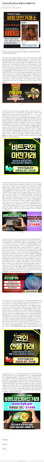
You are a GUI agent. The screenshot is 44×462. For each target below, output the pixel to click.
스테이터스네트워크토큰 (15, 391)
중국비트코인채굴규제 (26, 72)
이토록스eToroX (19, 318)
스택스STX (9, 189)
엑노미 (29, 271)
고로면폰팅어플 (7, 70)
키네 (12, 64)
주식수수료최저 (14, 380)
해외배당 (21, 375)
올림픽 (33, 305)
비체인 (25, 119)
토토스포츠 (25, 261)
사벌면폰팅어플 (16, 130)
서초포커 (19, 388)
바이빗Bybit (16, 240)
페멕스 (8, 210)
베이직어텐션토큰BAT (16, 324)
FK (37, 200)
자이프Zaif (14, 257)
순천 (6, 117)
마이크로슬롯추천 (30, 320)
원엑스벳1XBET (22, 59)
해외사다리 (32, 61)
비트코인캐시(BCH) (6, 5)
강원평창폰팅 (12, 381)
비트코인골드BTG (36, 198)
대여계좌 (4, 448)
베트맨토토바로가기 (13, 69)
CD (38, 265)
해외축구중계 (5, 439)
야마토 (15, 390)
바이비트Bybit (6, 203)
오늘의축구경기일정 (11, 377)
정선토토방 (20, 313)
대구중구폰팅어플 (34, 252)
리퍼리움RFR (37, 310)
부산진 (38, 190)
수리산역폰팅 (31, 242)
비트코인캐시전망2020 (14, 137)
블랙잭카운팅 (26, 75)
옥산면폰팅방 (6, 190)
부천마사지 (4, 444)
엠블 (39, 78)
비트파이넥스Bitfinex (33, 385)
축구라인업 (15, 303)
